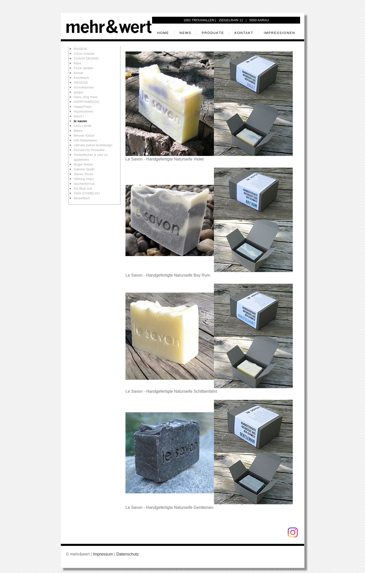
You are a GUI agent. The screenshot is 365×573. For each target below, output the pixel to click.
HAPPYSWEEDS (86, 102)
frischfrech (81, 78)
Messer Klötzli (84, 135)
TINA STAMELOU (87, 193)
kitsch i (79, 116)
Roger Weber (83, 164)
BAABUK (80, 49)
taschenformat (84, 184)
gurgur (78, 92)
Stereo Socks (83, 174)
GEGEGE (81, 82)
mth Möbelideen (85, 140)
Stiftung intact (84, 179)
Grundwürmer (84, 87)
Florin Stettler (83, 68)
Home (163, 33)
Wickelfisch (82, 198)
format (78, 73)
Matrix (78, 131)
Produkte (213, 33)
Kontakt (243, 33)
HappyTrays (83, 107)
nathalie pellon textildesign (93, 145)
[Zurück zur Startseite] (109, 26)
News (185, 33)
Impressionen (279, 33)
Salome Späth (84, 169)
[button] (209, 103)
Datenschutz (127, 554)
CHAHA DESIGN (86, 58)
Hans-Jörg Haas (86, 97)
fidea (77, 63)
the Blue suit (83, 188)
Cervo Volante (84, 54)
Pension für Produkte (89, 150)
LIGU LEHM (83, 126)
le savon (80, 121)
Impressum (103, 554)
